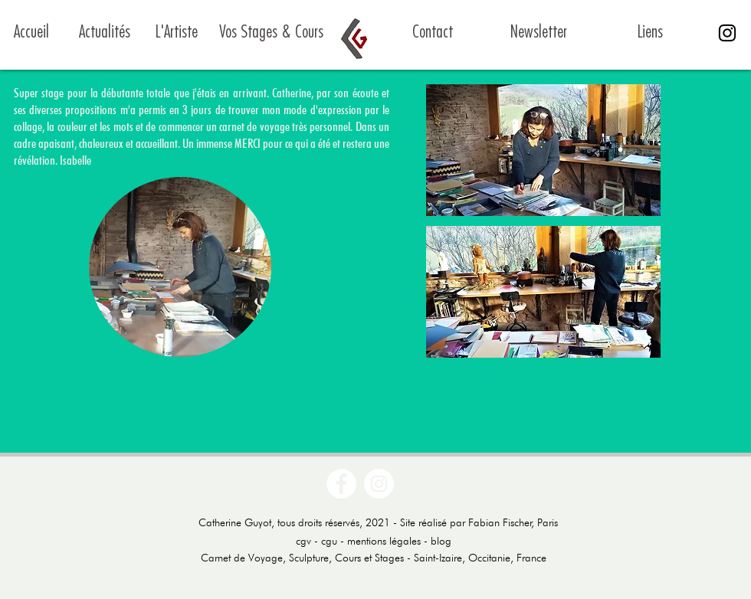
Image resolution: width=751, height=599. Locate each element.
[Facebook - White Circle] (341, 484)
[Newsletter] (538, 33)
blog (441, 541)
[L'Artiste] (176, 33)
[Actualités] (104, 33)
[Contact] (432, 33)
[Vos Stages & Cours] (271, 33)
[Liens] (650, 33)
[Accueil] (51, 33)
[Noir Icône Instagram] (727, 32)
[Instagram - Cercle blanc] (379, 484)
